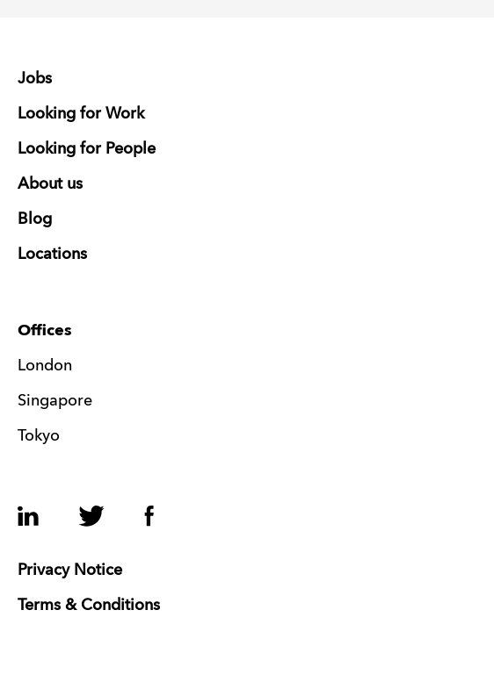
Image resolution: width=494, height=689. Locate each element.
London (45, 366)
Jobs (35, 79)
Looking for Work (81, 114)
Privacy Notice (70, 570)
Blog (35, 219)
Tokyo (39, 436)
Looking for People (87, 149)
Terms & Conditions (89, 606)
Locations (52, 254)
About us (50, 184)
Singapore (55, 401)
